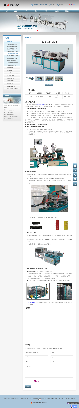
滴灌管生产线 (40, 104)
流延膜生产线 (10, 83)
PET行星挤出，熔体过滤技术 (13, 88)
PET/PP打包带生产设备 (12, 73)
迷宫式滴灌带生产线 (11, 65)
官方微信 (61, 5)
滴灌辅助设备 (10, 67)
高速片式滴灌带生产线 (12, 49)
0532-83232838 (10, 109)
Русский (74, 4)
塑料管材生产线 (10, 78)
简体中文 (69, 4)
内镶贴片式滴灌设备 (11, 60)
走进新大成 (16, 11)
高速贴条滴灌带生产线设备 (13, 56)
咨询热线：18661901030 (40, 5)
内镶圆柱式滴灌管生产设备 (13, 63)
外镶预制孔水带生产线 (12, 44)
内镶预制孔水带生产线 (12, 46)
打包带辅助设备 (10, 75)
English (72, 4)
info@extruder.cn (10, 114)
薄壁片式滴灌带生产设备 (12, 58)
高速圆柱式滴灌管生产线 (12, 53)
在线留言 (57, 11)
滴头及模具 (9, 70)
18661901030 (11, 111)
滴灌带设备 (9, 42)
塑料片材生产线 (10, 81)
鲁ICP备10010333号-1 (60, 398)
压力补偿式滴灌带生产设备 (13, 51)
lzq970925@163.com (13, 116)
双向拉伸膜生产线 (11, 86)
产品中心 (27, 11)
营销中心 (37, 11)
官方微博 (53, 5)
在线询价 (49, 85)
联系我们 (67, 11)
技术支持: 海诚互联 (70, 398)
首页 (7, 11)
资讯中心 (47, 11)
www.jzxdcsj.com (10, 118)
